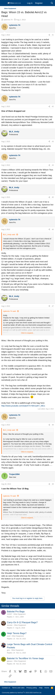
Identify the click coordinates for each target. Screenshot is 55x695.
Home (46, 688)
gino (8, 650)
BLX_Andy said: (9, 235)
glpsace (9, 661)
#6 (53, 229)
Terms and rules (18, 688)
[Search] (51, 3)
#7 (53, 306)
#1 (53, 35)
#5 (53, 197)
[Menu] (4, 3)
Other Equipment (19, 614)
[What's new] (46, 3)
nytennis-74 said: (9, 311)
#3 (53, 141)
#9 (53, 484)
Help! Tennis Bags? (16, 633)
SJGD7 (9, 614)
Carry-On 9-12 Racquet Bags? (22, 622)
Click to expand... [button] (27, 333)
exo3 (8, 636)
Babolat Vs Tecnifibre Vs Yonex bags (25, 658)
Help (41, 688)
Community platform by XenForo (22, 692)
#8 (53, 425)
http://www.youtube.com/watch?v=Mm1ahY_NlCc (23, 406)
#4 (53, 165)
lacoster (10, 625)
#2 (53, 106)
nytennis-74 (8, 20)
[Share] (49, 35)
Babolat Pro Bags (16, 611)
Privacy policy (31, 688)
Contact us (6, 688)
